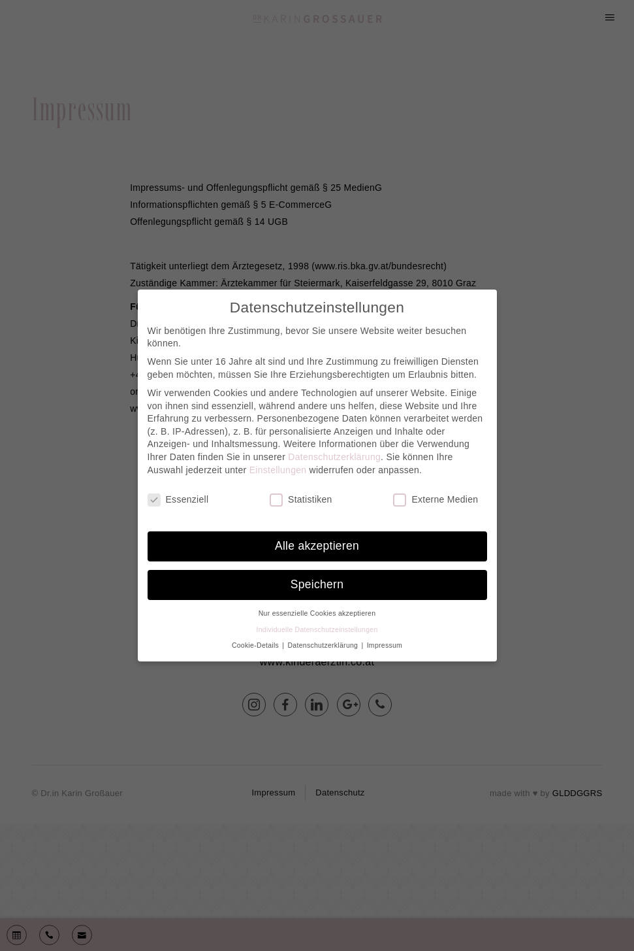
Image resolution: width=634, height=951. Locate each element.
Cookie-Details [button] (256, 645)
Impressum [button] (384, 645)
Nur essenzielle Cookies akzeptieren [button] (317, 613)
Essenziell (178, 499)
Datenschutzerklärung (334, 457)
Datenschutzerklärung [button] (324, 645)
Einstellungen (278, 470)
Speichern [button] (317, 584)
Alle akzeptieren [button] (317, 545)
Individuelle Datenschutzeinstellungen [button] (316, 629)
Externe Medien (435, 499)
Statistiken (301, 499)
